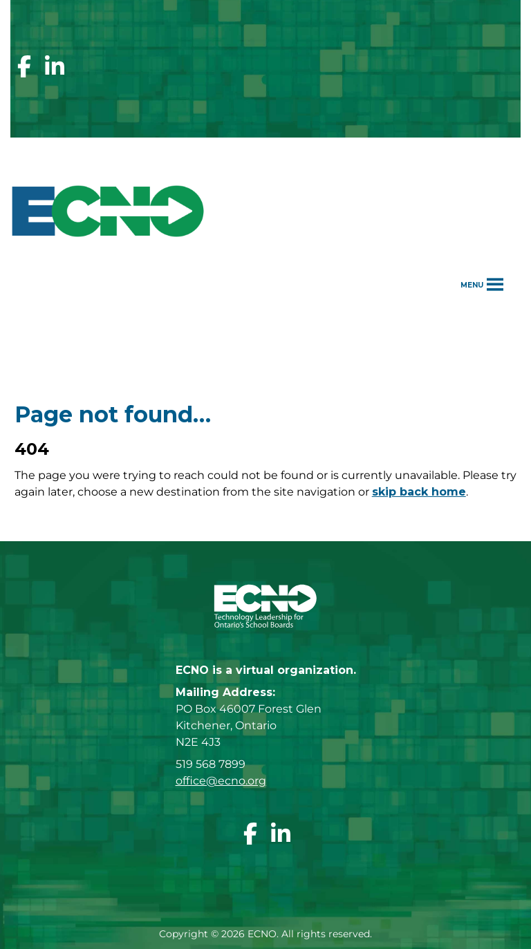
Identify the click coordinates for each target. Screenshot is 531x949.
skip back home (419, 491)
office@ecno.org (221, 780)
